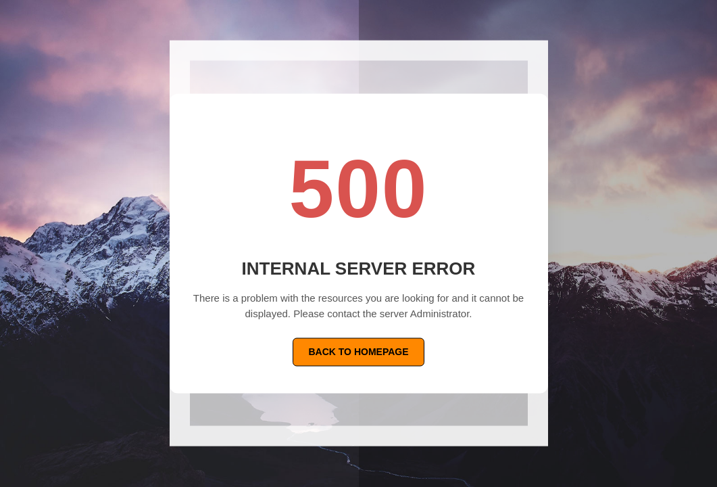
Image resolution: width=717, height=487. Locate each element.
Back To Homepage (358, 351)
